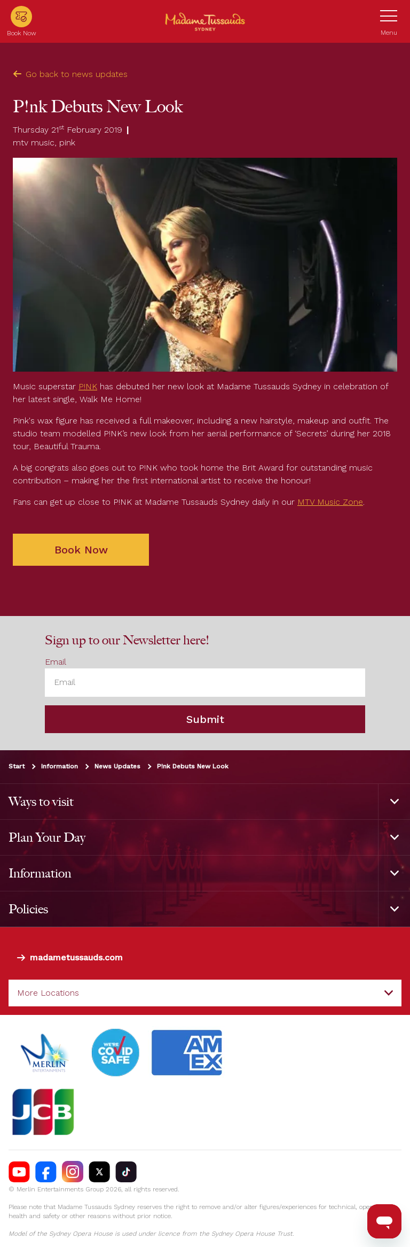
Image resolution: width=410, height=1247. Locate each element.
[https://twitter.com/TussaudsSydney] (99, 1171)
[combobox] (205, 993)
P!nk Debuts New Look (192, 766)
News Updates (117, 766)
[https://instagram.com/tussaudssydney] (72, 1171)
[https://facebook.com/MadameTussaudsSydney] (46, 1171)
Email (55, 662)
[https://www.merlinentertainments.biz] (46, 1053)
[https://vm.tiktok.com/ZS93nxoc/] (126, 1171)
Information (59, 766)
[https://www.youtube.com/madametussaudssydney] (19, 1171)
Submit (205, 719)
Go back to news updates (70, 74)
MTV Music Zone (330, 502)
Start (17, 766)
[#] (116, 1053)
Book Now (81, 549)
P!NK (87, 386)
